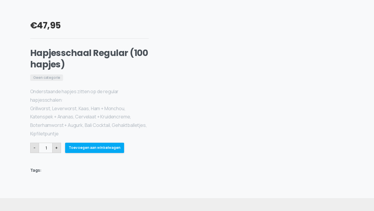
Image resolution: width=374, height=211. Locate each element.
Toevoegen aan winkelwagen (95, 147)
